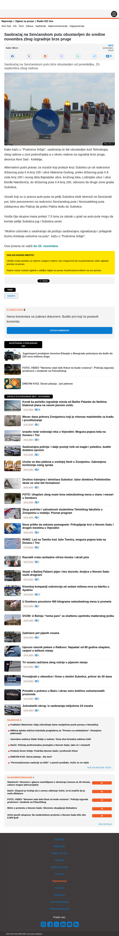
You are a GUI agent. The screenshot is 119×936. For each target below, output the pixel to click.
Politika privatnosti (59, 908)
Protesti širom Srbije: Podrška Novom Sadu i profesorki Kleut (44, 751)
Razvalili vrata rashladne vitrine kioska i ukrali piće (55, 557)
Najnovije (7, 21)
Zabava (29, 26)
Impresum (59, 895)
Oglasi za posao (24, 21)
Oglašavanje (59, 881)
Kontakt (59, 888)
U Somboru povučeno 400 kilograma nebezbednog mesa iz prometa (66, 601)
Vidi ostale (105, 824)
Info (15, 26)
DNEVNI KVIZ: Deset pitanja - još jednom (47, 383)
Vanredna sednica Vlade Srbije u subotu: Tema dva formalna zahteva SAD (50, 739)
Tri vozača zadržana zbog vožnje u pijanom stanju (55, 662)
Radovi (11, 296)
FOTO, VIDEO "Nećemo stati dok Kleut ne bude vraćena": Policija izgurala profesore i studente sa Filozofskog (68, 369)
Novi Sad (6, 26)
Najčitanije (40, 26)
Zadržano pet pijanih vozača (40, 633)
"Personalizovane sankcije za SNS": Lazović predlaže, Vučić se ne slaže (49, 762)
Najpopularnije (77, 26)
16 (37, 410)
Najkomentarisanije (58, 26)
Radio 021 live (45, 21)
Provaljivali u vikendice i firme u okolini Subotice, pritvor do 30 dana (67, 676)
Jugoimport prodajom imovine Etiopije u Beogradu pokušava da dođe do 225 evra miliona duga (67, 355)
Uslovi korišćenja (59, 902)
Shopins (59, 860)
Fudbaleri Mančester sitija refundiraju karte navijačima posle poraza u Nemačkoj (54, 724)
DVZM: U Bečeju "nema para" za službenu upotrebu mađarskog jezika (68, 615)
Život (21, 26)
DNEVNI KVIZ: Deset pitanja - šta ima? (31, 756)
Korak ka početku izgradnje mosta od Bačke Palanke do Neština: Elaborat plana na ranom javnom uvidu (64, 403)
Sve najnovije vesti (99, 767)
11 (37, 595)
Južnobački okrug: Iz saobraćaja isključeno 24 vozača (57, 705)
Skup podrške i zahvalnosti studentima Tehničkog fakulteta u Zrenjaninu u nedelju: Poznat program (62, 511)
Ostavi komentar (59, 330)
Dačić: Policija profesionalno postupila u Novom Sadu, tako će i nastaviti (50, 745)
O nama (59, 874)
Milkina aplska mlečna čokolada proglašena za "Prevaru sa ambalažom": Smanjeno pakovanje (55, 732)
